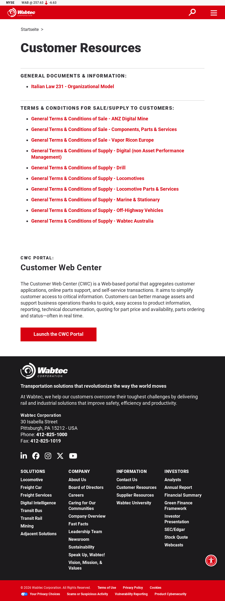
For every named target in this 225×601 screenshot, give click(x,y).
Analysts (172, 479)
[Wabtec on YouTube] (73, 456)
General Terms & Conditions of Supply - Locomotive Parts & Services (105, 188)
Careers (76, 494)
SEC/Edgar (174, 529)
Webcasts (173, 544)
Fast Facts (78, 523)
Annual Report (178, 486)
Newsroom (79, 538)
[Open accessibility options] (211, 560)
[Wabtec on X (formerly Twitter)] (60, 456)
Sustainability (81, 546)
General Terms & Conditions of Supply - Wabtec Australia (92, 220)
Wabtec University (133, 502)
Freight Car (31, 486)
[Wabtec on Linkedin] (24, 456)
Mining (27, 525)
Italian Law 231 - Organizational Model (72, 86)
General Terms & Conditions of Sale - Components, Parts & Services (104, 129)
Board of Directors (86, 486)
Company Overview (87, 515)
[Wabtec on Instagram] (48, 456)
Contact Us (126, 479)
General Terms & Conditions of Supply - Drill (78, 167)
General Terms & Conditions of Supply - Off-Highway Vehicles (97, 209)
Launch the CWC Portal (65, 333)
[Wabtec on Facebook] (35, 456)
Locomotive (32, 479)
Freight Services (36, 494)
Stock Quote (176, 536)
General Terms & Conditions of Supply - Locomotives (87, 178)
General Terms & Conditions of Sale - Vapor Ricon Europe (92, 139)
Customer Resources (136, 486)
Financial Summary (183, 494)
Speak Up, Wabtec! (87, 554)
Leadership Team (85, 531)
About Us (77, 479)
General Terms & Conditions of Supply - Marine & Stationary (95, 199)
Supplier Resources (135, 494)
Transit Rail (31, 517)
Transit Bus (31, 510)
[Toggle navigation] (214, 12)
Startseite (30, 29)
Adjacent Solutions (39, 533)
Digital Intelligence (38, 502)
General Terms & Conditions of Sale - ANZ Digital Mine (89, 118)
